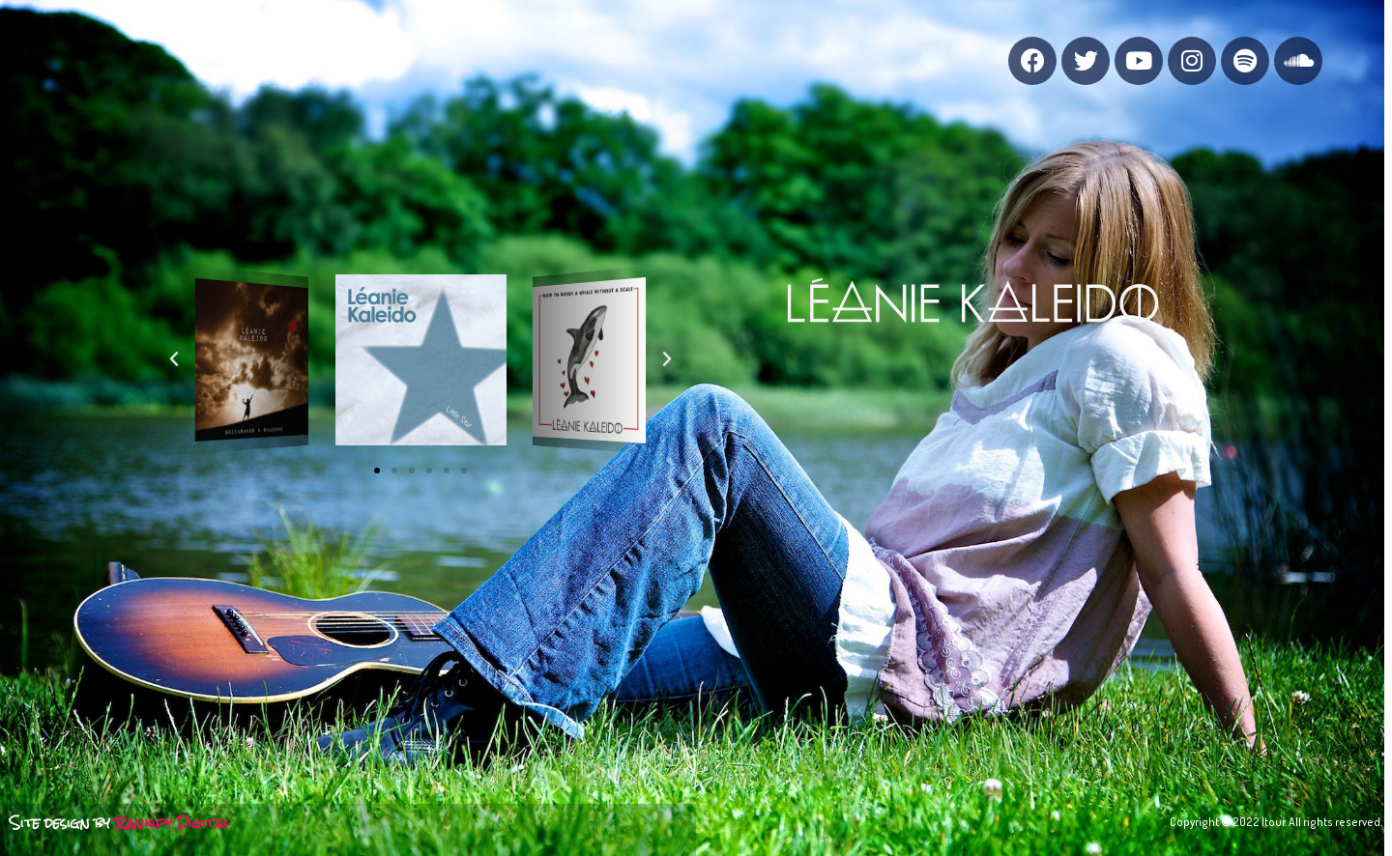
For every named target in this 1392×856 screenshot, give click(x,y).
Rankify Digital (172, 823)
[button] (377, 470)
